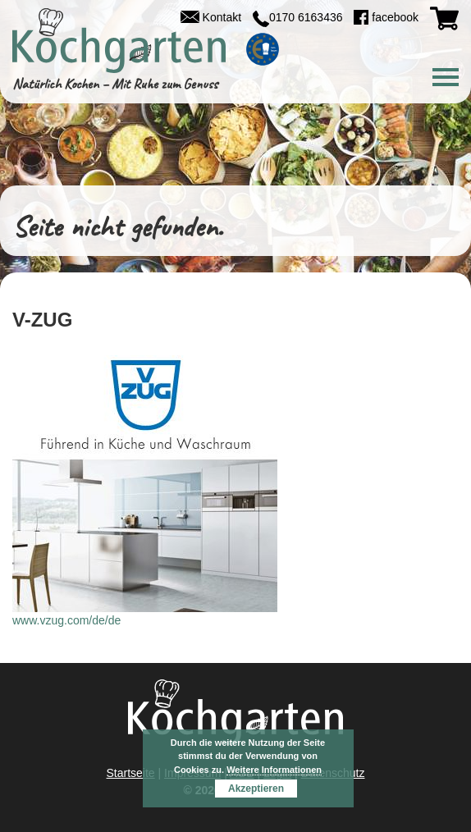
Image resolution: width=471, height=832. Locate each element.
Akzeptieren (256, 788)
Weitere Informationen (274, 770)
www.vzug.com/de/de (66, 620)
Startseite (131, 772)
